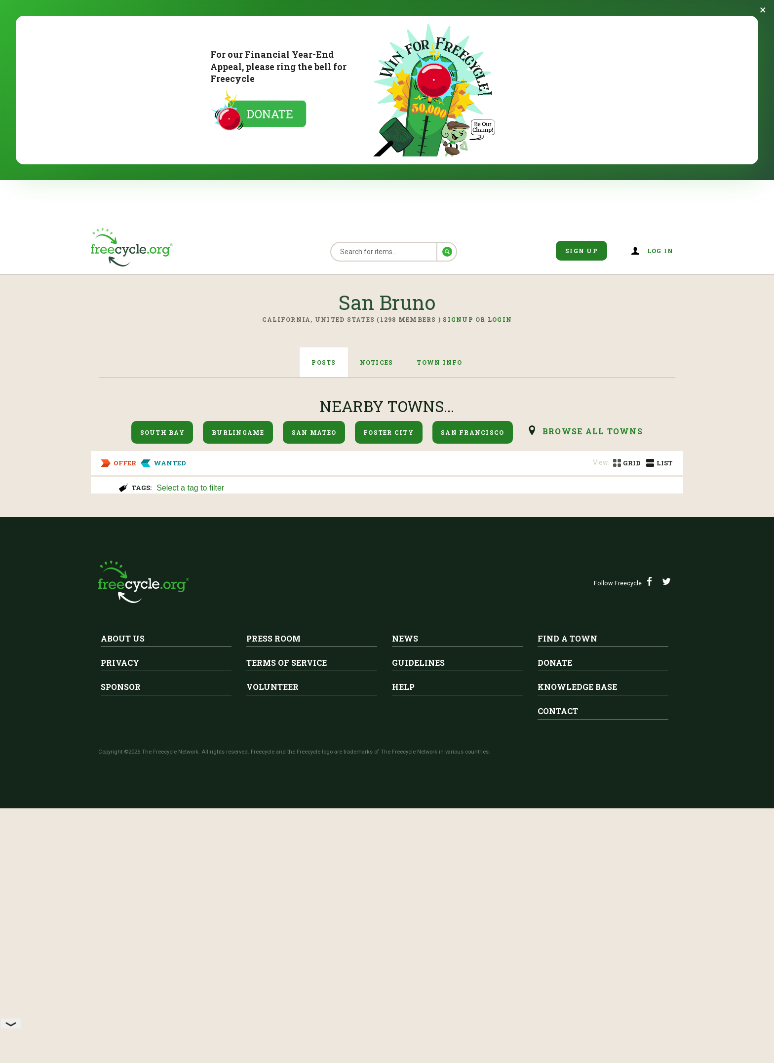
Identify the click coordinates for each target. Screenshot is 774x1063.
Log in (660, 251)
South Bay (162, 432)
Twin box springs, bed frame (168, 718)
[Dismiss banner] (763, 10)
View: (601, 462)
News (405, 905)
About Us (123, 905)
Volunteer (272, 953)
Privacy (120, 929)
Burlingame (238, 432)
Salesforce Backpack (216, 622)
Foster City (388, 432)
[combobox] (415, 487)
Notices (376, 362)
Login (500, 319)
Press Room (273, 905)
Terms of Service (286, 929)
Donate (555, 929)
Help (403, 953)
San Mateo (314, 432)
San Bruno (131, 524)
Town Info (439, 362)
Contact (558, 977)
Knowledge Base (577, 953)
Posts (323, 362)
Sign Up (581, 251)
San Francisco (472, 432)
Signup (458, 319)
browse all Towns (592, 431)
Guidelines (418, 929)
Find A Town (567, 905)
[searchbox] (414, 488)
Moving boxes (132, 539)
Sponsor (121, 953)
